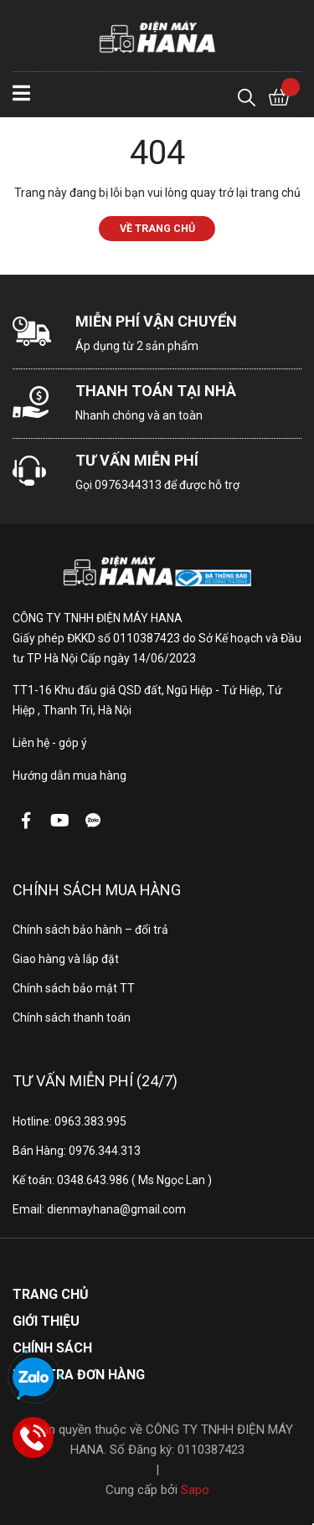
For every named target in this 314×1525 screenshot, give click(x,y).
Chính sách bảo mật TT (74, 988)
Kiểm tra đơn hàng (79, 1375)
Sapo (195, 1489)
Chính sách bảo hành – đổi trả (90, 929)
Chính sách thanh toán (72, 1017)
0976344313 (128, 485)
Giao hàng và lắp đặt (66, 959)
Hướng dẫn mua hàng (69, 775)
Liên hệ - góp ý (50, 743)
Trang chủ (51, 1294)
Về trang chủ (157, 228)
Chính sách (52, 1348)
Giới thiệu (46, 1321)
